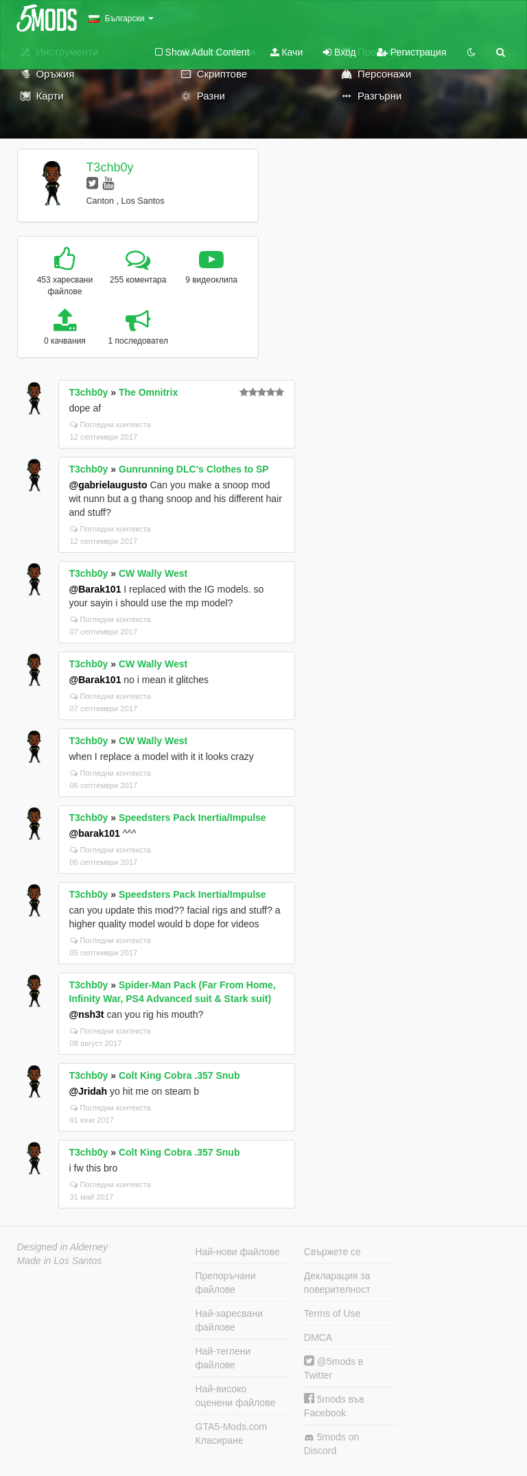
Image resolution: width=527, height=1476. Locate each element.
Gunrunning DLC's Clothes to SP (194, 469)
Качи (286, 52)
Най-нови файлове (238, 1251)
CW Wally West (153, 573)
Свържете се (332, 1251)
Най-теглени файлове (223, 1358)
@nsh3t (86, 1014)
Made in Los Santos (59, 1260)
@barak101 (94, 833)
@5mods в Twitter (333, 1368)
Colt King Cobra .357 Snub (179, 1075)
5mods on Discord (331, 1443)
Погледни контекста (110, 424)
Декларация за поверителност (337, 1282)
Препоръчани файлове (226, 1282)
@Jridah (88, 1091)
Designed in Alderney (62, 1246)
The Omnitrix (148, 392)
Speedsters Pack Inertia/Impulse (192, 817)
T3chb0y (109, 167)
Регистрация (412, 52)
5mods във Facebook (334, 1405)
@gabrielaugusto (108, 484)
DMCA (318, 1337)
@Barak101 (95, 589)
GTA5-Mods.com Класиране (232, 1433)
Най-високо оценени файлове (236, 1395)
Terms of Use (332, 1313)
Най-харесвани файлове (229, 1320)
